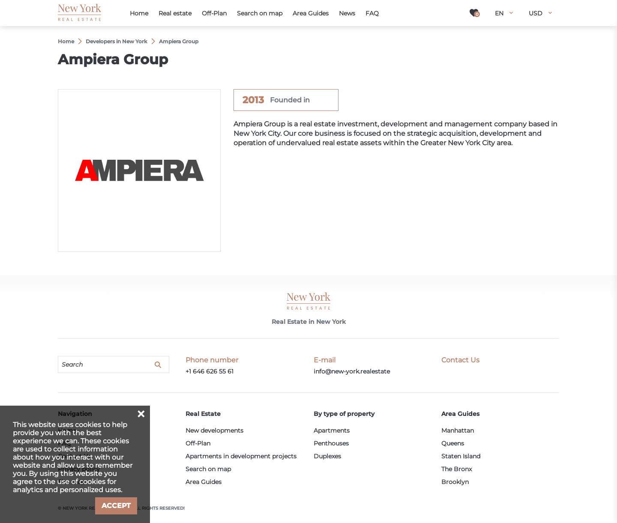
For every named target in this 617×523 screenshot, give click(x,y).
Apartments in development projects (241, 456)
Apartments (332, 430)
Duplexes (327, 456)
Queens (452, 443)
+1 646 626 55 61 (210, 371)
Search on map (208, 469)
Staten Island (460, 456)
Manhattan (457, 430)
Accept (116, 506)
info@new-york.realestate (352, 371)
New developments (214, 430)
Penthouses (331, 443)
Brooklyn (455, 482)
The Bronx (456, 469)
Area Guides (204, 482)
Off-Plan (198, 443)
